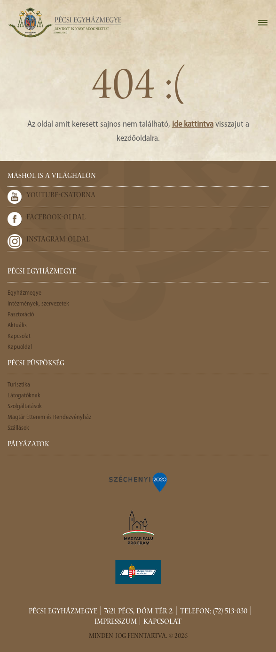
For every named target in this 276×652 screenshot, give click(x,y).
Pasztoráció (21, 315)
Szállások (18, 428)
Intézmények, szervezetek (38, 304)
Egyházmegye (24, 293)
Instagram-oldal (58, 240)
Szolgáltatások (25, 406)
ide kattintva (192, 124)
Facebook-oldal (56, 218)
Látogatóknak (24, 396)
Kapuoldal (20, 347)
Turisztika (19, 385)
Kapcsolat (19, 336)
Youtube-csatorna (60, 196)
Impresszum (116, 622)
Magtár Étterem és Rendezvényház (49, 417)
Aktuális (17, 325)
